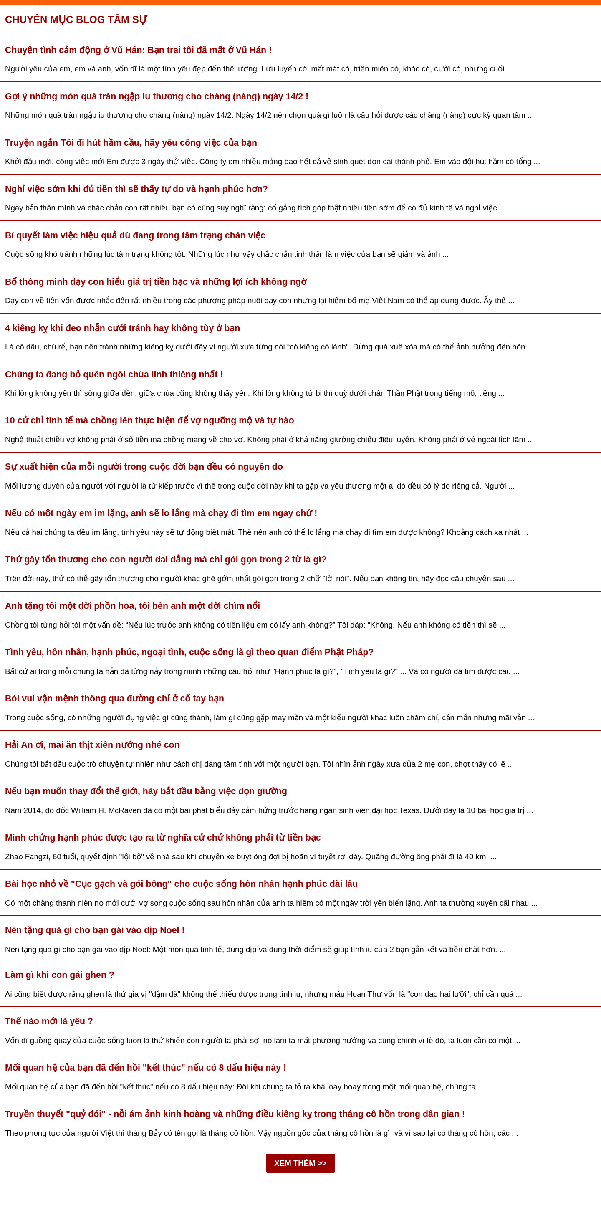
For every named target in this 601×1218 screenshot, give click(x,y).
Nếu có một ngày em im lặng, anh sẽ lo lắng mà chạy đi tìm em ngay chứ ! (161, 513)
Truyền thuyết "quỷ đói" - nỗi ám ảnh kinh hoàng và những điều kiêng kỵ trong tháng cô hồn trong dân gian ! (235, 1114)
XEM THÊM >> (300, 1163)
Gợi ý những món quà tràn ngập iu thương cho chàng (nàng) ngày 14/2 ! (156, 96)
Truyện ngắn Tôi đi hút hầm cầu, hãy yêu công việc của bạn (131, 143)
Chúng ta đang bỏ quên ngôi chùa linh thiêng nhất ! (114, 375)
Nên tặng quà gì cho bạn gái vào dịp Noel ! (95, 930)
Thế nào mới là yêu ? (49, 1021)
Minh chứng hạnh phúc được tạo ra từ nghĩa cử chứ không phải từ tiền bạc (163, 838)
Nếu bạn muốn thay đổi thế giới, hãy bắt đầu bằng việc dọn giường (146, 791)
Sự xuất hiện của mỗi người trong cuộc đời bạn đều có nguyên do (144, 467)
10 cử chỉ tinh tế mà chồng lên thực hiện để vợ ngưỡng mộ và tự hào (149, 420)
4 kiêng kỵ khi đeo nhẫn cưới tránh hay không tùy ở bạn (122, 328)
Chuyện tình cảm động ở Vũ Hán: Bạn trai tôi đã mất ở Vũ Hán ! (138, 50)
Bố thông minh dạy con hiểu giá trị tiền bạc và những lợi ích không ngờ (155, 282)
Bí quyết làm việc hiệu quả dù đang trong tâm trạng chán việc (135, 235)
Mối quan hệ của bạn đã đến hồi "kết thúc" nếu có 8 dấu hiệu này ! (145, 1068)
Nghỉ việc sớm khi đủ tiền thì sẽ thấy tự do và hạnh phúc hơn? (136, 189)
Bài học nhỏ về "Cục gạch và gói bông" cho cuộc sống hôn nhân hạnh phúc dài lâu (181, 884)
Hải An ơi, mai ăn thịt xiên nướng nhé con (92, 745)
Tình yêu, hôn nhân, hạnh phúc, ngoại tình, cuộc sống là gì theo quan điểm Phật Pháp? (189, 652)
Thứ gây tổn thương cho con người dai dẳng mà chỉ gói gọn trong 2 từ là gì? (166, 560)
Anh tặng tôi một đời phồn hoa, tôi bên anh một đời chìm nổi (132, 606)
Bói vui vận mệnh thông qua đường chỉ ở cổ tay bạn (114, 699)
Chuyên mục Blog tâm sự (76, 19)
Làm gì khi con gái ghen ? (59, 975)
